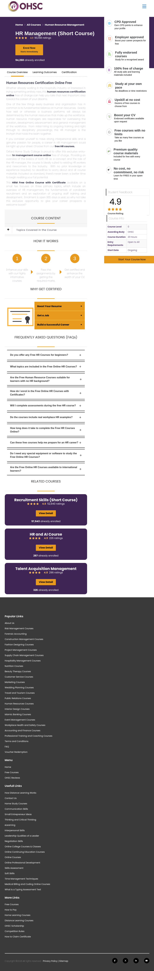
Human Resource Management (64, 25)
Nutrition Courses (14, 666)
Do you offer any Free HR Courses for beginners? (46, 355)
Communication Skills (16, 808)
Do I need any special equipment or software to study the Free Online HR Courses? (46, 455)
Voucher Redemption (16, 752)
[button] (10, 230)
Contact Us (11, 798)
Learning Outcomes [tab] (45, 72)
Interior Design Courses (17, 709)
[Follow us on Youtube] (146, 960)
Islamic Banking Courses (18, 714)
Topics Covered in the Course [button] (36, 230)
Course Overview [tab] (17, 72)
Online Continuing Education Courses (25, 851)
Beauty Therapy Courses (18, 671)
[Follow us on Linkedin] (136, 960)
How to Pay (11, 909)
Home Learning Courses (17, 915)
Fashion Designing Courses (19, 644)
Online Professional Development (22, 862)
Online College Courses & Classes (23, 846)
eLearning (10, 825)
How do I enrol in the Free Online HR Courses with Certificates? (46, 393)
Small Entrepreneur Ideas (18, 814)
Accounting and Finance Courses (22, 730)
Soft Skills (10, 873)
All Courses (34, 25)
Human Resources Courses (19, 703)
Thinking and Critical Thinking (20, 819)
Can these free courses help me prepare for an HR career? (46, 442)
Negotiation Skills (14, 841)
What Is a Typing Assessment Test (23, 889)
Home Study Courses (16, 803)
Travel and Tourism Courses (20, 692)
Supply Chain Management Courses (24, 655)
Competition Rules (14, 931)
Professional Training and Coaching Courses (28, 735)
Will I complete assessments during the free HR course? (46, 405)
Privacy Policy (50, 961)
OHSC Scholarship (14, 925)
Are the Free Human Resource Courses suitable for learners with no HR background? (46, 379)
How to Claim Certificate (18, 936)
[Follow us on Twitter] (125, 960)
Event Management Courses (20, 719)
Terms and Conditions (16, 741)
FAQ (7, 746)
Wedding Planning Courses (19, 687)
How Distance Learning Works (20, 792)
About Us (9, 623)
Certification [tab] (69, 72)
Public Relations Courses (18, 698)
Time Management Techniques (21, 878)
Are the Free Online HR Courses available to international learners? (46, 469)
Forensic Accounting (16, 633)
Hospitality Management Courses (23, 660)
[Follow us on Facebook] (115, 960)
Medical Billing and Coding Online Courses (27, 884)
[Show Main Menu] (144, 6)
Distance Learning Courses (19, 920)
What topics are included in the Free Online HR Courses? (46, 366)
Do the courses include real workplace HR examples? (46, 417)
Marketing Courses (15, 682)
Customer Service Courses (19, 676)
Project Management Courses (21, 649)
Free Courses (12, 772)
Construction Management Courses (24, 639)
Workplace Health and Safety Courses (25, 725)
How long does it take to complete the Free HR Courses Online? (46, 430)
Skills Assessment (14, 868)
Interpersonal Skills (15, 830)
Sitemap (63, 961)
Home (19, 25)
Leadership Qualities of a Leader (22, 835)
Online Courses (13, 857)
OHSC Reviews (12, 777)
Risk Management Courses (19, 628)
